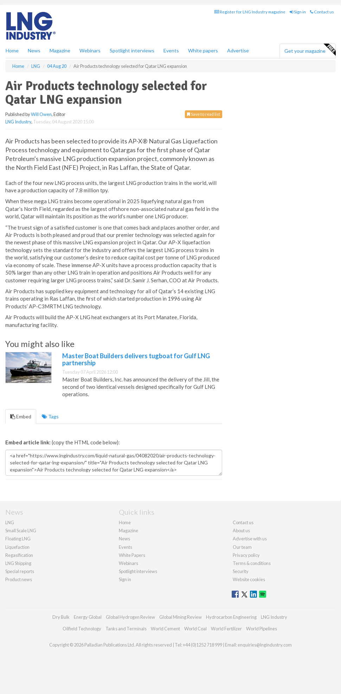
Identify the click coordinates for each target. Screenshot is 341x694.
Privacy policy (246, 555)
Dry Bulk (61, 617)
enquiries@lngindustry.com (265, 645)
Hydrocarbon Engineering (231, 617)
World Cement (165, 628)
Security (241, 571)
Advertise (238, 50)
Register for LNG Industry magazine (249, 11)
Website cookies (249, 579)
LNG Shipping (18, 563)
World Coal (195, 628)
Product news (18, 579)
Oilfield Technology (82, 628)
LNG (9, 522)
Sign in (298, 11)
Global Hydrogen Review (130, 617)
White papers (203, 50)
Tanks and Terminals (126, 628)
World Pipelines (261, 628)
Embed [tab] (20, 416)
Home (12, 50)
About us (241, 530)
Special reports (19, 571)
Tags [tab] (50, 416)
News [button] (34, 50)
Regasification (19, 555)
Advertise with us (250, 538)
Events (171, 50)
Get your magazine (309, 50)
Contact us (322, 11)
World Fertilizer (226, 628)
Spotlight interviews (132, 50)
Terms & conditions (252, 563)
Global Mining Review (180, 617)
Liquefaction (17, 547)
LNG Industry (18, 121)
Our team (242, 547)
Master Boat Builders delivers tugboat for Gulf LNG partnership (136, 359)
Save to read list (203, 114)
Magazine (60, 50)
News (124, 538)
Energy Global (88, 617)
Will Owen (41, 114)
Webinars (90, 50)
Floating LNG (18, 538)
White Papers (132, 555)
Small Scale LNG (20, 530)
